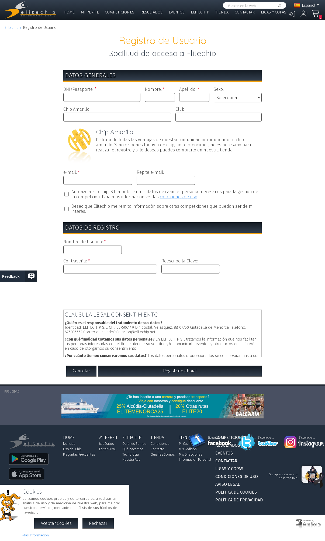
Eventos (177, 12)
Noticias (69, 444)
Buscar (278, 5)
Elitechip (200, 12)
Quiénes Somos (134, 444)
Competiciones (119, 12)
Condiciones (160, 444)
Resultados (151, 12)
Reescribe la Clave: (179, 260)
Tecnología (130, 454)
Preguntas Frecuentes (79, 454)
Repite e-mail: (150, 172)
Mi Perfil (90, 12)
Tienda (222, 12)
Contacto (157, 449)
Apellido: (187, 89)
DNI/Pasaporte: (78, 89)
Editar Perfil (107, 449)
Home (69, 12)
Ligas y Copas (273, 12)
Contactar (245, 12)
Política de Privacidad (239, 499)
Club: (180, 109)
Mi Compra (317, 16)
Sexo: (219, 89)
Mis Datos (106, 444)
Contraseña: (75, 260)
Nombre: (153, 89)
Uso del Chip (72, 449)
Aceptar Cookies (56, 523)
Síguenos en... (216, 437)
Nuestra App (131, 460)
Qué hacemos (132, 449)
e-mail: (70, 172)
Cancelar (81, 370)
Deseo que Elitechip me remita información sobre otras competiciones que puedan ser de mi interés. (162, 209)
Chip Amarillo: (76, 109)
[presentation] (162, 290)
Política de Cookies (236, 492)
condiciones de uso (178, 196)
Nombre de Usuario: (83, 241)
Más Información (35, 535)
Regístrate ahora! (179, 370)
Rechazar (98, 523)
